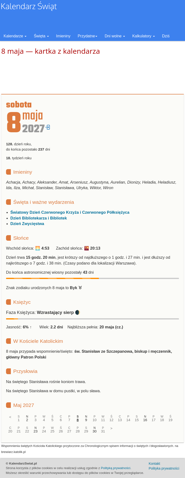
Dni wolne (115, 36)
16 (145, 420)
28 (78, 431)
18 (162, 420)
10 (94, 420)
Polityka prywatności (164, 468)
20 (10, 431)
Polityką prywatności (115, 468)
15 (137, 420)
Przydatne (87, 36)
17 (154, 420)
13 (120, 420)
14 (128, 420)
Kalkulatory (143, 36)
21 (19, 431)
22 (27, 431)
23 (35, 431)
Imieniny (63, 36)
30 (94, 431)
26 (61, 431)
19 (170, 420)
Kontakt (154, 463)
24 (44, 431)
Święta (41, 36)
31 (103, 431)
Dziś (166, 36)
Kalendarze (15, 36)
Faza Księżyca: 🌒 (43, 312)
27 (69, 431)
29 (86, 431)
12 (111, 420)
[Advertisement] (92, 75)
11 (103, 420)
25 (52, 431)
